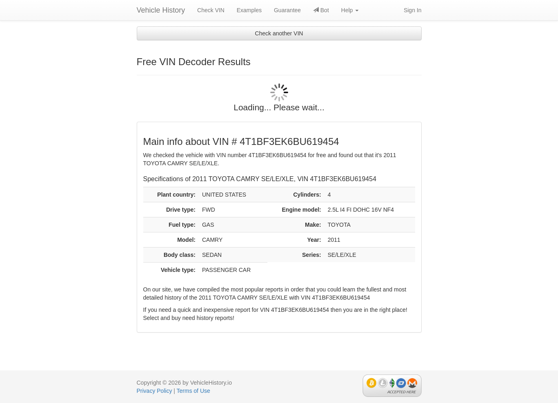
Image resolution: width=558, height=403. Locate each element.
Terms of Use (193, 391)
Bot (321, 10)
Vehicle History (161, 10)
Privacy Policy (154, 391)
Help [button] (350, 10)
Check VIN (211, 10)
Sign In (413, 10)
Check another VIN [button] (279, 33)
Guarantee (287, 10)
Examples (248, 10)
